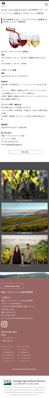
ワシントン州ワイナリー (25, 358)
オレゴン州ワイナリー (8, 358)
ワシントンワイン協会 (22, 346)
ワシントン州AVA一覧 (24, 355)
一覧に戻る (24, 152)
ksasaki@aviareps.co (14, 144)
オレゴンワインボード (7, 346)
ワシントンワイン (23, 349)
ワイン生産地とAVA (7, 352)
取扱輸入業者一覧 (7, 341)
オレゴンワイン (6, 349)
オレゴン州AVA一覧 (7, 355)
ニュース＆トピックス (8, 338)
